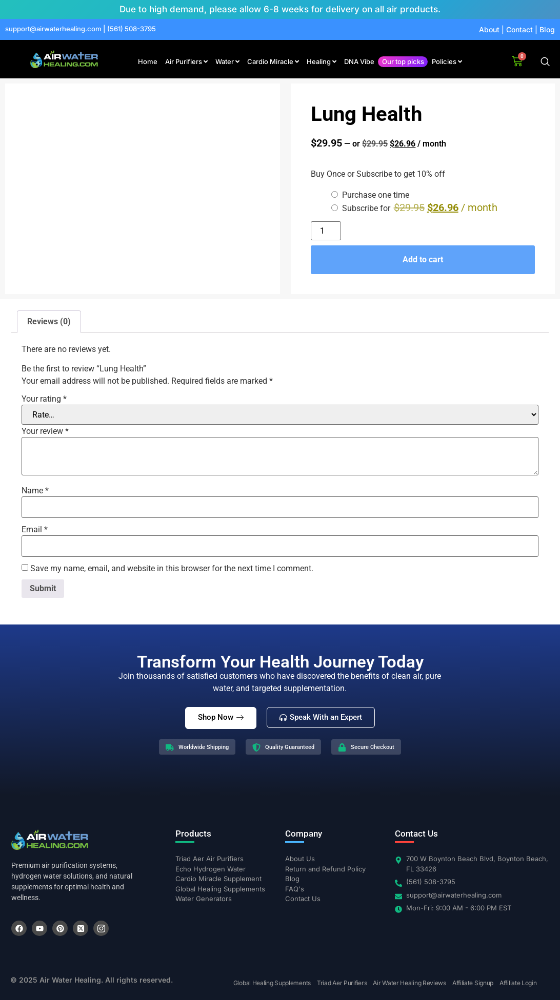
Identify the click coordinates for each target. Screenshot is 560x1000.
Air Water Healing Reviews (409, 983)
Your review (45, 431)
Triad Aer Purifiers (342, 983)
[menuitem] (186, 62)
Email (35, 530)
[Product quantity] (326, 230)
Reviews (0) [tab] (49, 321)
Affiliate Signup (472, 983)
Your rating (44, 399)
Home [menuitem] (147, 61)
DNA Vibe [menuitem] (359, 61)
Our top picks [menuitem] (403, 61)
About (489, 29)
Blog (547, 29)
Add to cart (423, 259)
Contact (519, 29)
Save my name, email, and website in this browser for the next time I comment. (171, 569)
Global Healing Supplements (272, 983)
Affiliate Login (518, 983)
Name (35, 491)
